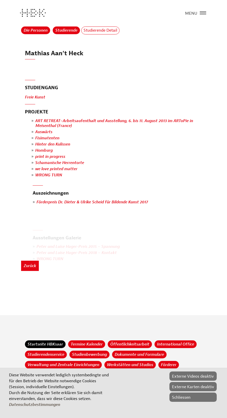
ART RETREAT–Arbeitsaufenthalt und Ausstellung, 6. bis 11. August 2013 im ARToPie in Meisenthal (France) (114, 123)
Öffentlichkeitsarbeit (129, 344)
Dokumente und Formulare (139, 354)
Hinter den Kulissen (52, 144)
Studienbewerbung (89, 354)
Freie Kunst (35, 97)
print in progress (50, 156)
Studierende (66, 30)
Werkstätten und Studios (130, 364)
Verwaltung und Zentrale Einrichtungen (63, 364)
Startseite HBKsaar (45, 344)
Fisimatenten (47, 138)
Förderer (168, 364)
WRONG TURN (48, 175)
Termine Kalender (87, 344)
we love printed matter (56, 168)
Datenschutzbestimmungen (34, 404)
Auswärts (43, 132)
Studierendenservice (46, 354)
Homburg (44, 150)
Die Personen (36, 30)
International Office (175, 344)
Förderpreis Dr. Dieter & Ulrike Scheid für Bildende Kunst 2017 (92, 202)
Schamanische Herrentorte (59, 162)
